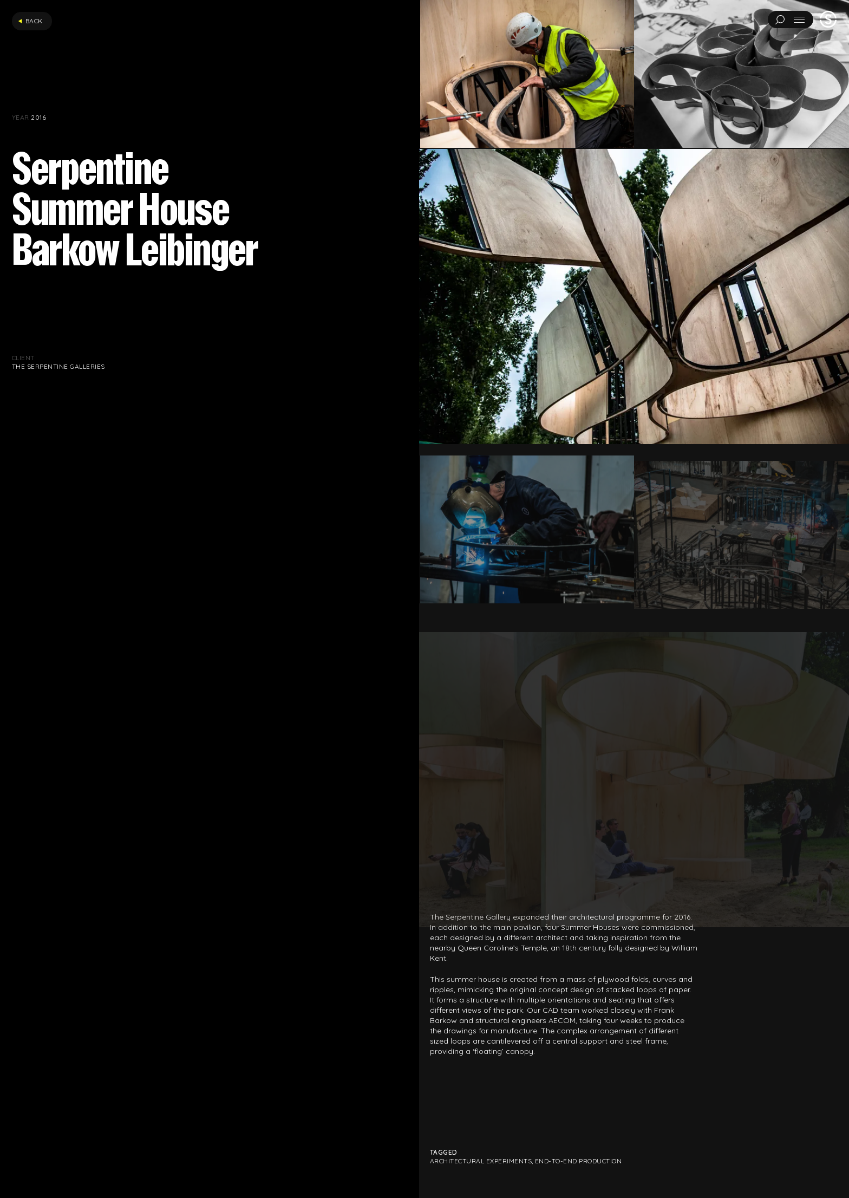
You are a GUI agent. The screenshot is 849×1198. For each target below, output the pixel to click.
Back (30, 21)
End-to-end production (578, 1161)
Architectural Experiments (481, 1161)
